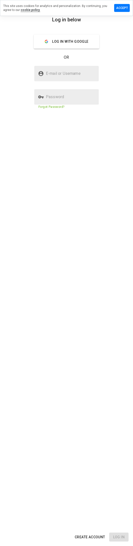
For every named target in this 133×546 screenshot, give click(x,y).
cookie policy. (30, 10)
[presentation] (66, 273)
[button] (90, 537)
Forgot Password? (51, 107)
